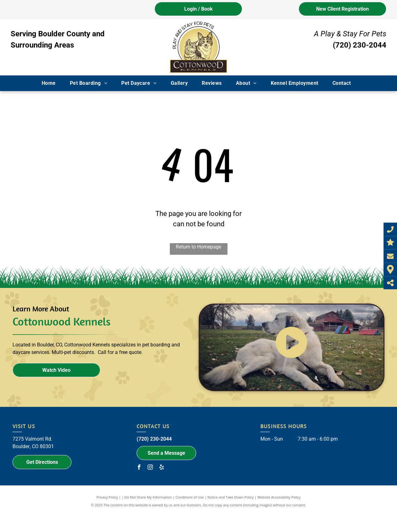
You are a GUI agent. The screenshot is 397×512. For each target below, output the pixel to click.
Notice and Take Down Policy (230, 497)
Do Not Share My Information (148, 497)
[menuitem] (51, 83)
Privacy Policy (107, 497)
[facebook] (139, 468)
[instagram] (150, 468)
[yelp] (162, 468)
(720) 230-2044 (359, 45)
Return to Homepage (198, 247)
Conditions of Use (189, 497)
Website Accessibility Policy (278, 497)
